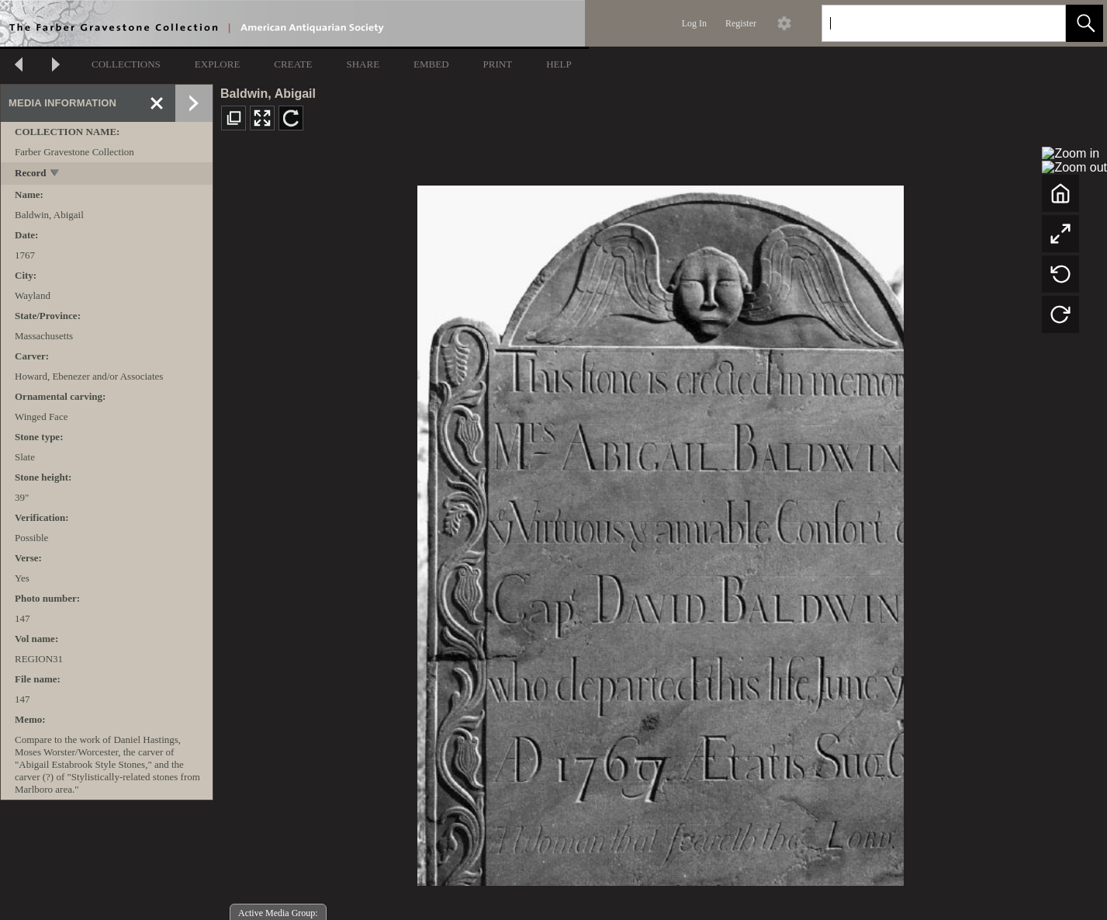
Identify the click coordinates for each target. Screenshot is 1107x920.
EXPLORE (217, 64)
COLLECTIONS (126, 64)
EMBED (431, 64)
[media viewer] (660, 531)
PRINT (498, 64)
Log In (694, 23)
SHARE (362, 64)
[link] (1041, 23)
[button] (1084, 23)
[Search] (925, 23)
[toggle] (55, 174)
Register (740, 23)
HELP (559, 64)
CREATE (293, 64)
